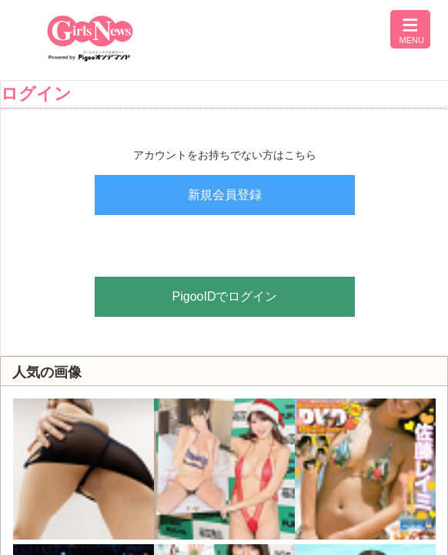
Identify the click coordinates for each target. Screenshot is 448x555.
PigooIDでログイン (225, 296)
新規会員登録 (225, 194)
